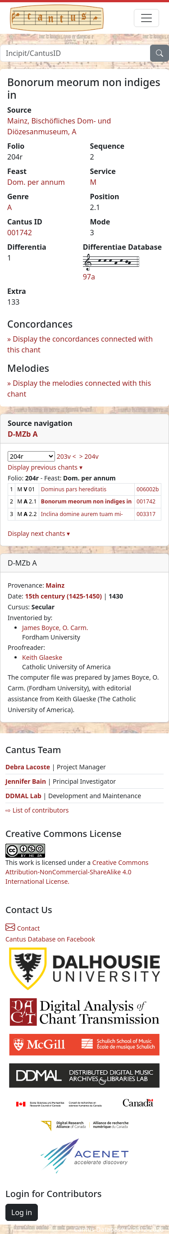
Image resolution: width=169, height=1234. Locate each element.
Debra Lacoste (27, 767)
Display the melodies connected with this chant (79, 388)
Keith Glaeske (42, 657)
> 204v (89, 456)
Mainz (55, 585)
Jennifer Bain (26, 781)
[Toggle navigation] (146, 18)
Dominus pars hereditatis (73, 489)
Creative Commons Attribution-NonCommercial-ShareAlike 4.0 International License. (77, 872)
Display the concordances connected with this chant (80, 344)
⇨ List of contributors (37, 810)
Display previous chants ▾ (45, 467)
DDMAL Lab (23, 795)
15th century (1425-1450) (63, 596)
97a (89, 277)
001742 (19, 233)
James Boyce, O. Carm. (55, 627)
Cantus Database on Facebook (50, 939)
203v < (66, 456)
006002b (148, 489)
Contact (22, 928)
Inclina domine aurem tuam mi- (82, 514)
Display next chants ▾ (39, 533)
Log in (21, 1212)
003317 (146, 514)
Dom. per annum (36, 182)
